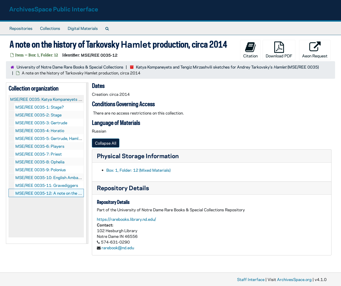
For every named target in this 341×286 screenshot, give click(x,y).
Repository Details (123, 188)
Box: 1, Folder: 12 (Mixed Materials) (138, 170)
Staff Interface (251, 279)
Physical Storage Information (138, 156)
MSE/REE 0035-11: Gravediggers (46, 185)
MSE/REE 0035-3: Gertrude (41, 122)
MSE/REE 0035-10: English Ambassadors (54, 177)
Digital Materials (83, 28)
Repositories (20, 28)
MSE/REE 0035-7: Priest (38, 154)
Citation (250, 50)
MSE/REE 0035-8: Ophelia (39, 161)
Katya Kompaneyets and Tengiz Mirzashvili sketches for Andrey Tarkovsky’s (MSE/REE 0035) (227, 66)
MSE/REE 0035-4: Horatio (39, 130)
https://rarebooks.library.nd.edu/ (126, 219)
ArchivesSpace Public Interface (53, 9)
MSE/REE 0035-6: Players (39, 146)
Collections (50, 28)
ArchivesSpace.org (294, 279)
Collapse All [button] (105, 143)
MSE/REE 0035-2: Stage (38, 114)
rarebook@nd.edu (118, 247)
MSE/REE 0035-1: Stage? (39, 107)
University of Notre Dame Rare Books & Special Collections (70, 66)
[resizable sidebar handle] (87, 163)
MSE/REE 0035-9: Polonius (40, 169)
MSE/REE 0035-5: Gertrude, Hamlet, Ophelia (56, 138)
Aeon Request (315, 50)
